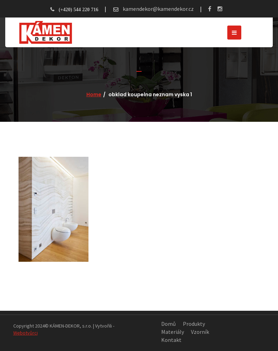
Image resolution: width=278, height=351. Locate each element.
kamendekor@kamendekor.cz (158, 8)
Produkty (194, 323)
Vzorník (200, 331)
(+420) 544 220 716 (78, 9)
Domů (168, 323)
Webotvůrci (25, 333)
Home (93, 94)
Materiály (172, 331)
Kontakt (171, 339)
